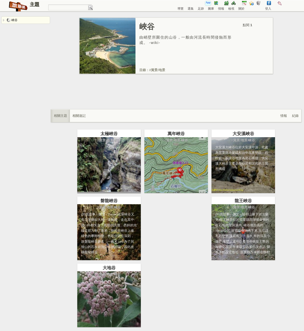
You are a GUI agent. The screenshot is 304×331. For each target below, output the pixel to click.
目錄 (142, 70)
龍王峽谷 (243, 200)
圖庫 (211, 8)
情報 (221, 8)
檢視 (231, 8)
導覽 (180, 8)
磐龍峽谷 (109, 200)
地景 (162, 70)
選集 (191, 8)
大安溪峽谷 (243, 133)
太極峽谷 (109, 133)
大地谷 (109, 267)
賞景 (154, 70)
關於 (241, 8)
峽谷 (12, 20)
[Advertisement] (176, 96)
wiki (155, 42)
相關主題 (60, 116)
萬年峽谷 (176, 133)
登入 (268, 8)
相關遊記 (79, 116)
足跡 (201, 8)
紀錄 (295, 116)
